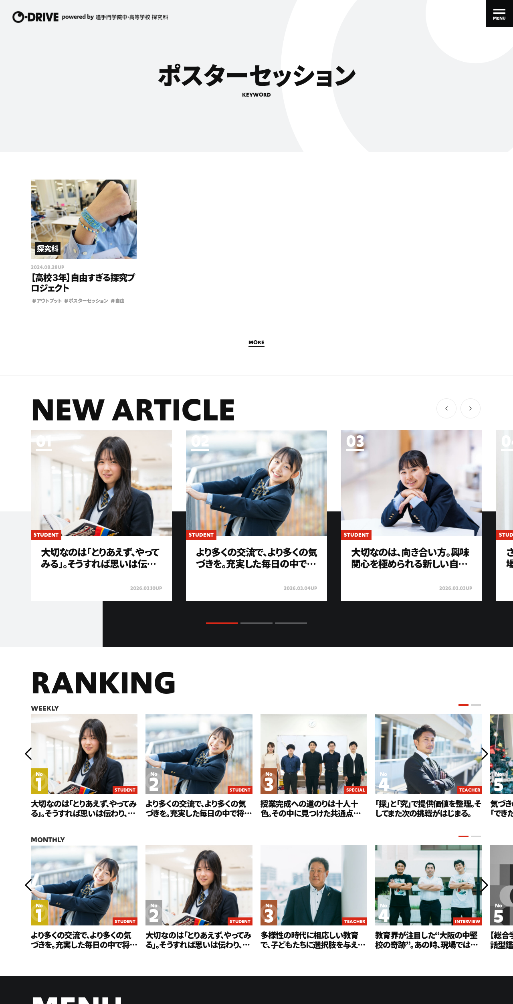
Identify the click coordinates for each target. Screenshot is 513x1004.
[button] (470, 408)
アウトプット (47, 300)
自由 (118, 300)
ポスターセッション (86, 300)
